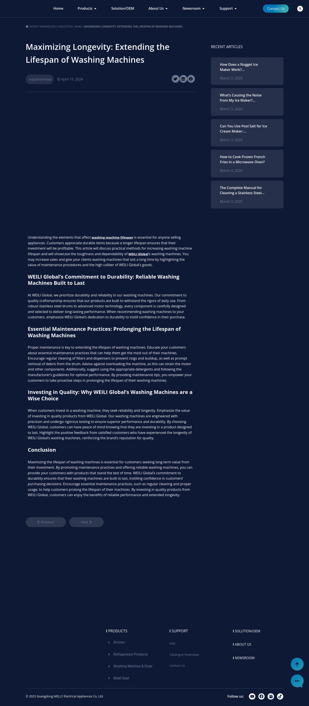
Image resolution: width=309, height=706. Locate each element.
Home (33, 26)
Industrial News (70, 26)
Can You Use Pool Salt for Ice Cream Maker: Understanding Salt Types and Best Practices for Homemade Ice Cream (243, 129)
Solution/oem (248, 630)
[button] (300, 9)
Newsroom (48, 26)
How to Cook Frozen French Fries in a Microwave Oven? (242, 159)
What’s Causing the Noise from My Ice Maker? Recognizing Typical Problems (241, 98)
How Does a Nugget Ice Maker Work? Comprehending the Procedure (239, 67)
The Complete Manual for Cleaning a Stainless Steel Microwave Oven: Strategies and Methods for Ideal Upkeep (243, 190)
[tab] (58, 8)
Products (117, 630)
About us (243, 643)
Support (179, 630)
